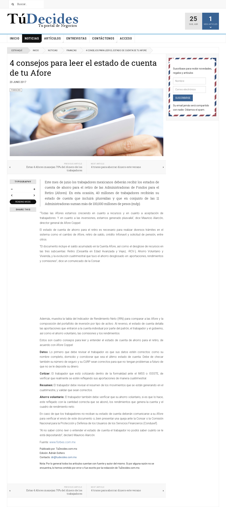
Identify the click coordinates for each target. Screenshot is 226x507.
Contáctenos (104, 40)
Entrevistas (76, 38)
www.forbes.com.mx (62, 442)
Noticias (33, 40)
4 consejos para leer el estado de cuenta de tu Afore (83, 68)
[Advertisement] (69, 290)
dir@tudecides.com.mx (64, 457)
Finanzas (71, 50)
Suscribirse (183, 97)
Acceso (126, 38)
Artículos (54, 40)
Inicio (14, 38)
